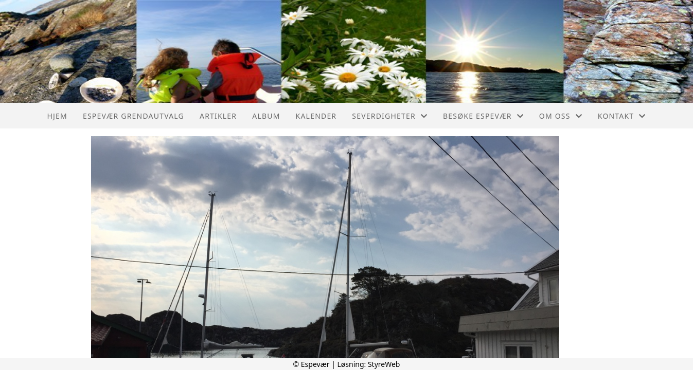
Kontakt (622, 116)
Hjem (57, 116)
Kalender (316, 116)
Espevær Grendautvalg (133, 116)
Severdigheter (390, 116)
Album (266, 116)
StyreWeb (384, 364)
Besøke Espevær (483, 116)
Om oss (560, 116)
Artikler (218, 116)
